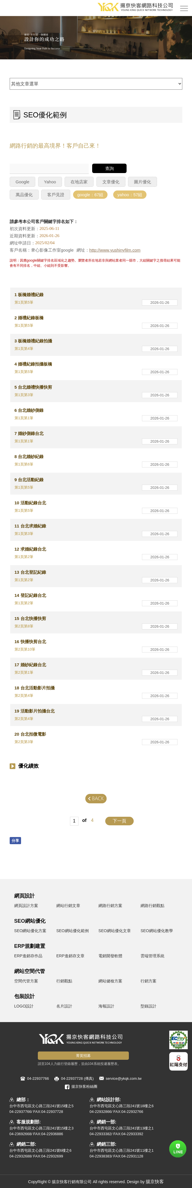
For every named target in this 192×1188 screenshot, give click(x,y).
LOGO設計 (24, 1006)
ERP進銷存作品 (28, 956)
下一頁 (119, 820)
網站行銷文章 (68, 905)
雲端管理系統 (152, 956)
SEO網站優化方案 (30, 930)
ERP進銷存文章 (70, 956)
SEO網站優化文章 (114, 930)
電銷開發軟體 (110, 956)
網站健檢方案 (110, 981)
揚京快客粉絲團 (84, 1086)
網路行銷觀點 (152, 905)
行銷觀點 (64, 981)
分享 (15, 840)
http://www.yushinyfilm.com (115, 250)
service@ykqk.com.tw (124, 1078)
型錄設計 (148, 1006)
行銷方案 (148, 981)
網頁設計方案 (26, 905)
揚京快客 (155, 1181)
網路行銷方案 (110, 905)
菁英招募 (83, 1055)
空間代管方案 (26, 981)
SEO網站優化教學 (157, 930)
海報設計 (106, 1006)
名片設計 (64, 1006)
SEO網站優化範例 (72, 930)
